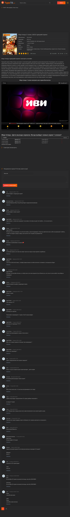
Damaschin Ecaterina (10, 436)
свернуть (65, 137)
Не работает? (63, 83)
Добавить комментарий (10, 185)
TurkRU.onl (32, 123)
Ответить (8, 195)
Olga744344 (8, 219)
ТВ (10, 2)
